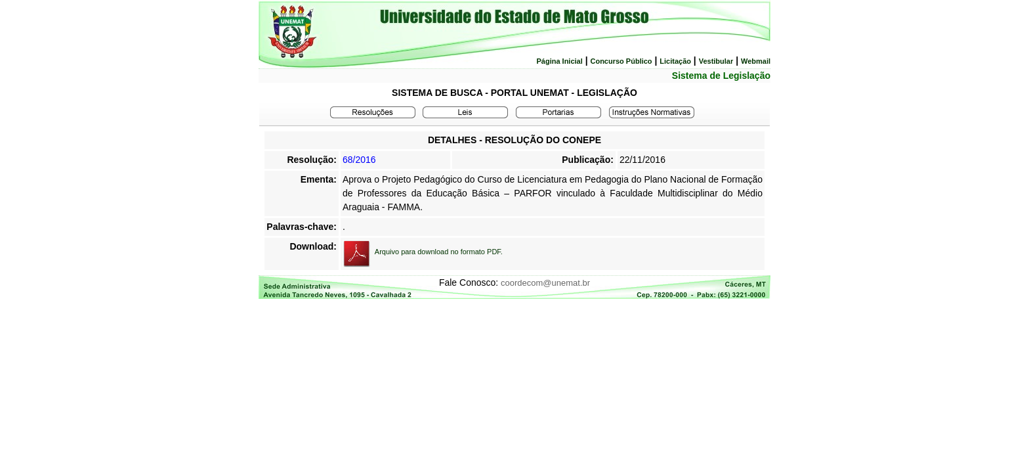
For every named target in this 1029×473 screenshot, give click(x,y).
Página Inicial (559, 61)
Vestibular (716, 61)
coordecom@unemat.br (545, 283)
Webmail (755, 61)
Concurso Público (621, 61)
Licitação (675, 61)
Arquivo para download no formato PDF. (439, 252)
